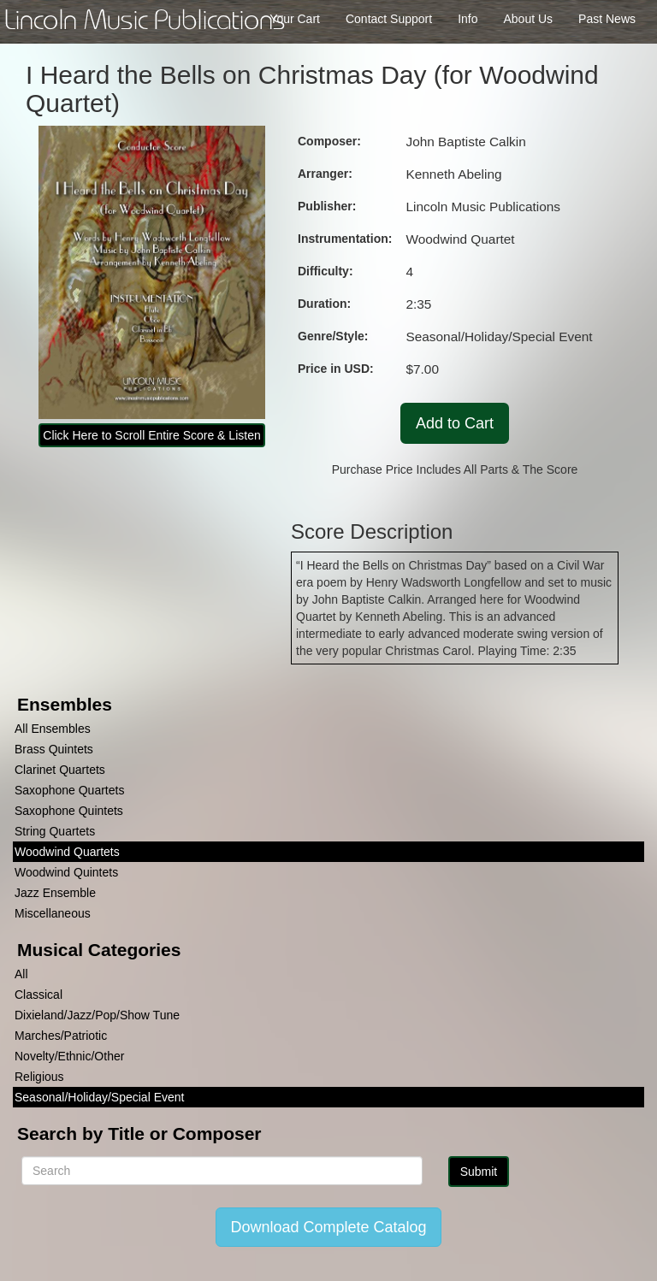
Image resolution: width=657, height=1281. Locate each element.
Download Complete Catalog (328, 1227)
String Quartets (55, 831)
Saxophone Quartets (69, 790)
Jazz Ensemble (55, 893)
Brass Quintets (54, 749)
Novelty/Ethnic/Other (69, 1056)
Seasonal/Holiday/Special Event (99, 1097)
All (21, 974)
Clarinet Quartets (60, 769)
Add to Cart (455, 423)
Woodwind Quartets (67, 852)
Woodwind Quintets (66, 872)
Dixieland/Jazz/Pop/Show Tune (97, 1015)
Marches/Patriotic (61, 1035)
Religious (39, 1076)
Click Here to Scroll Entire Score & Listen (151, 435)
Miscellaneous (53, 913)
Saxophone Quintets (69, 811)
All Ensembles (53, 728)
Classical (38, 994)
